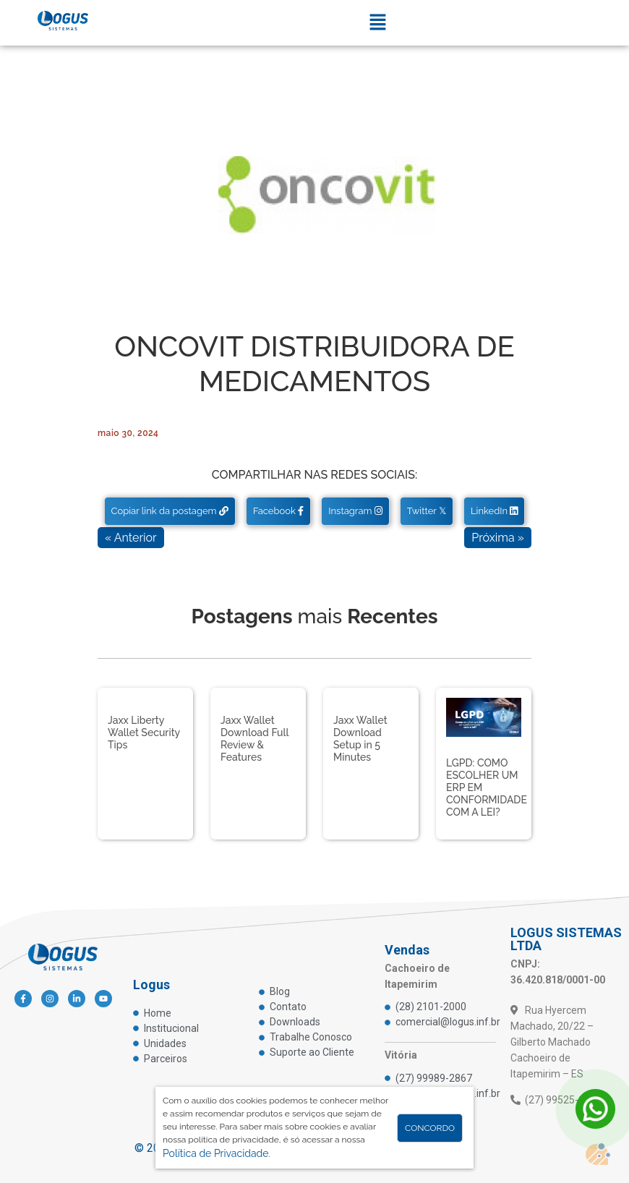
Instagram (355, 510)
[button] (377, 22)
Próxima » (497, 537)
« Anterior (131, 537)
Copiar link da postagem (169, 510)
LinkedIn (494, 510)
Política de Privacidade (215, 1153)
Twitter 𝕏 (426, 510)
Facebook (278, 510)
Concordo (430, 1128)
